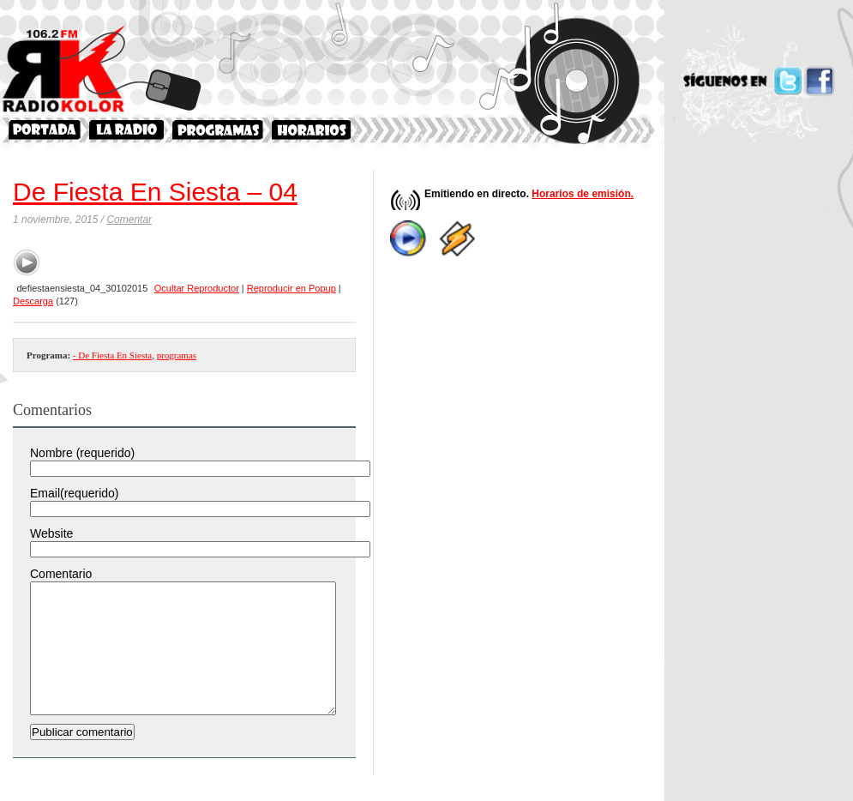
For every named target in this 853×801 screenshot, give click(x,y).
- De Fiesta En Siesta (112, 355)
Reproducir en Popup (291, 288)
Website (51, 533)
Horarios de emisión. (583, 194)
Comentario (61, 574)
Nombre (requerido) (82, 453)
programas (176, 355)
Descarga (33, 301)
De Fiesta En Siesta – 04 (155, 192)
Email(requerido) (74, 493)
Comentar (129, 220)
